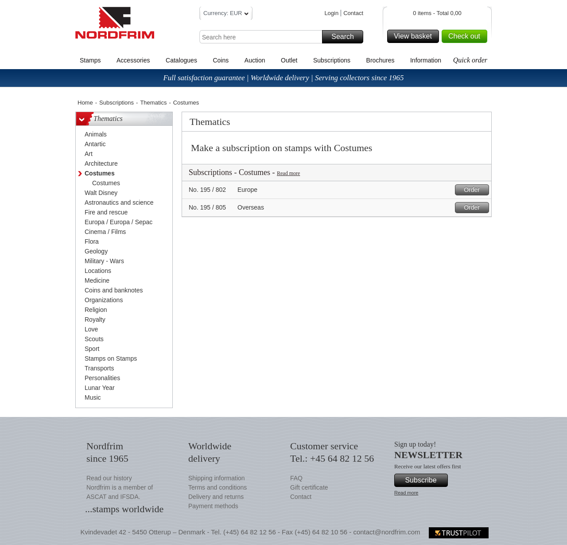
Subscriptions (331, 60)
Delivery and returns (216, 496)
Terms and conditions (217, 487)
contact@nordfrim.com (386, 532)
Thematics (153, 102)
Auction (255, 60)
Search (346, 36)
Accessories (133, 60)
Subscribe (425, 480)
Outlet (289, 60)
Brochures (380, 60)
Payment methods (213, 506)
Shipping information (216, 478)
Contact (353, 13)
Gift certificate (309, 487)
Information (425, 60)
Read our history (109, 478)
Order (475, 189)
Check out (466, 36)
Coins (221, 60)
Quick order (470, 60)
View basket (415, 36)
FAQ (296, 478)
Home (85, 102)
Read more (288, 173)
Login (331, 13)
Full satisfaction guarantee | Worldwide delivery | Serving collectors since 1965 (283, 78)
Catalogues (181, 60)
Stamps (90, 60)
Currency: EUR (226, 14)
